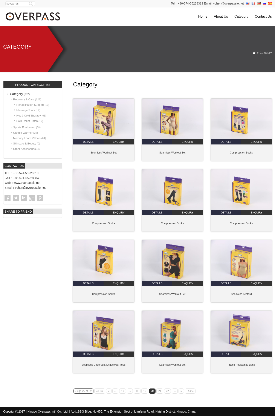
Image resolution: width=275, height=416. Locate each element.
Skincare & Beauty (24, 143)
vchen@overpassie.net (30, 187)
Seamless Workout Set (103, 152)
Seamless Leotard (241, 294)
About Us (221, 16)
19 (144, 391)
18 (137, 391)
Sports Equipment (24, 127)
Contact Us (263, 16)
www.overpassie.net (27, 182)
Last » (190, 391)
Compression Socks (241, 152)
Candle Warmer (23, 132)
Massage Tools (25, 110)
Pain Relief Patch (27, 121)
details (88, 141)
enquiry (118, 141)
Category (241, 16)
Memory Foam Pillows (27, 138)
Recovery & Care (23, 99)
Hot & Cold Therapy (28, 115)
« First (99, 391)
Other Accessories (24, 148)
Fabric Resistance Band (241, 364)
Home (202, 16)
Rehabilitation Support (30, 104)
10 (122, 391)
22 (167, 391)
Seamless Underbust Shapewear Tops (103, 364)
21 (159, 391)
